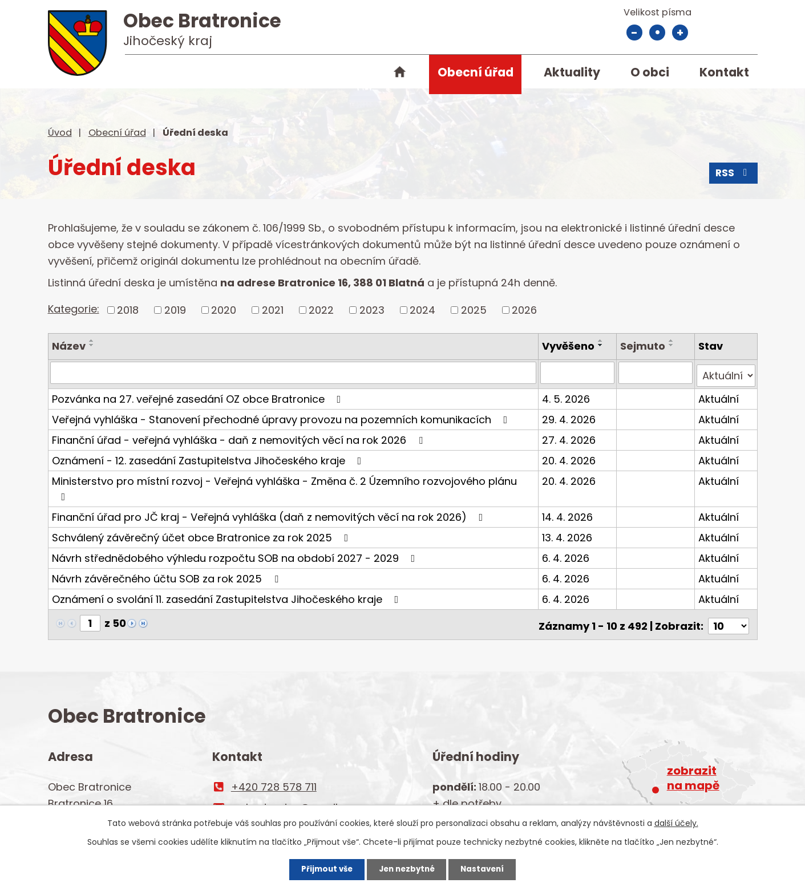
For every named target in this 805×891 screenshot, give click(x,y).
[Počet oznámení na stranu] (728, 619)
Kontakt (724, 72)
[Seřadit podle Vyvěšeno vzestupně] (602, 340)
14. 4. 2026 (569, 514)
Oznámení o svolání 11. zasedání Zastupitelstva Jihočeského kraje (227, 596)
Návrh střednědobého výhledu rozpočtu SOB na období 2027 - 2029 (236, 555)
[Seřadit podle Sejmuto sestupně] (672, 345)
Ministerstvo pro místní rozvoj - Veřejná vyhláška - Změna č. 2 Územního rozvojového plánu (284, 485)
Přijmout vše (319, 868)
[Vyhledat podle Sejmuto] (656, 372)
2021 (273, 310)
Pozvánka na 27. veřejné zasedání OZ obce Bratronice (199, 395)
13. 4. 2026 (569, 534)
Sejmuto (643, 346)
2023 (372, 310)
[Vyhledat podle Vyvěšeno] (579, 372)
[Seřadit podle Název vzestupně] (92, 340)
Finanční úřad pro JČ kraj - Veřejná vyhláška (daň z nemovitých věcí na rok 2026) (270, 514)
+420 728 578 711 (274, 780)
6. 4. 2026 (567, 555)
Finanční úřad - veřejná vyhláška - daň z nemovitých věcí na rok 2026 (239, 437)
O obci (649, 72)
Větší (680, 32)
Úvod (400, 74)
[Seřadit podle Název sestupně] (92, 345)
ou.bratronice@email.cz (291, 801)
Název (69, 346)
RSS (732, 175)
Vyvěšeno (570, 346)
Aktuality (572, 72)
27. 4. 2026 (570, 437)
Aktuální (719, 395)
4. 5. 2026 (568, 395)
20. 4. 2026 (570, 457)
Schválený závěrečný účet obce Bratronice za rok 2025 (202, 534)
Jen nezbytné (407, 868)
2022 (321, 310)
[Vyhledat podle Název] (294, 372)
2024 (422, 310)
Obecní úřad (475, 72)
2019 (175, 310)
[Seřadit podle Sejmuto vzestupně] (672, 340)
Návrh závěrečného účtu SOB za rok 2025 (167, 575)
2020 (223, 310)
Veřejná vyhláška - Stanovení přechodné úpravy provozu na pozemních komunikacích (282, 416)
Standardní (657, 32)
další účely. (676, 821)
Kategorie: (73, 309)
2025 (474, 310)
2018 (128, 310)
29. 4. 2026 (570, 416)
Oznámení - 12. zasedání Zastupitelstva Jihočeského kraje (209, 457)
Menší (634, 32)
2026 (524, 310)
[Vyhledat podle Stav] (726, 372)
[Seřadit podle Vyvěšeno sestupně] (602, 345)
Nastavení (490, 868)
